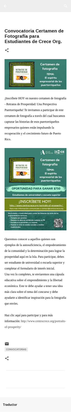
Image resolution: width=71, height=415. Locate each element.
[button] (7, 50)
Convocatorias (16, 349)
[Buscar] (65, 6)
